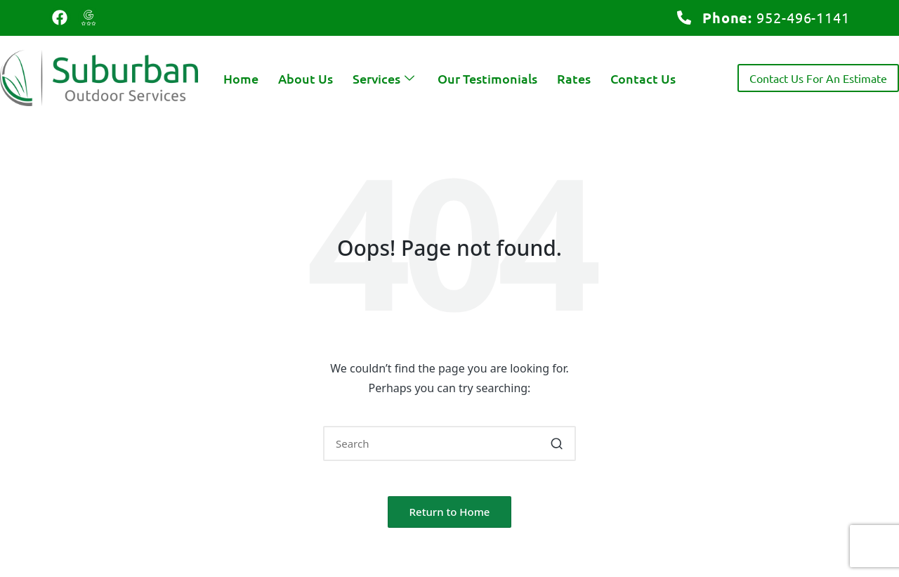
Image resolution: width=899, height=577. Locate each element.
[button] (556, 443)
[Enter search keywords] (449, 443)
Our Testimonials (487, 78)
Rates (574, 78)
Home (240, 78)
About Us (305, 78)
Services (385, 78)
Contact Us (643, 78)
